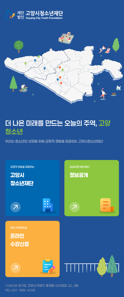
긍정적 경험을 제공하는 (32, 176)
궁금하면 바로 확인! (92, 172)
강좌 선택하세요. (32, 237)
